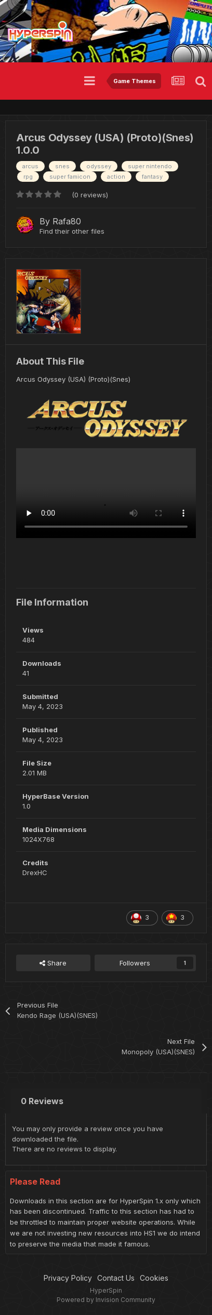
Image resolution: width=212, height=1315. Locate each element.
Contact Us (116, 1277)
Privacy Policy (68, 1277)
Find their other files (71, 231)
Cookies (154, 1277)
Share (53, 963)
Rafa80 (66, 221)
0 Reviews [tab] (42, 1101)
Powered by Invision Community (106, 1300)
